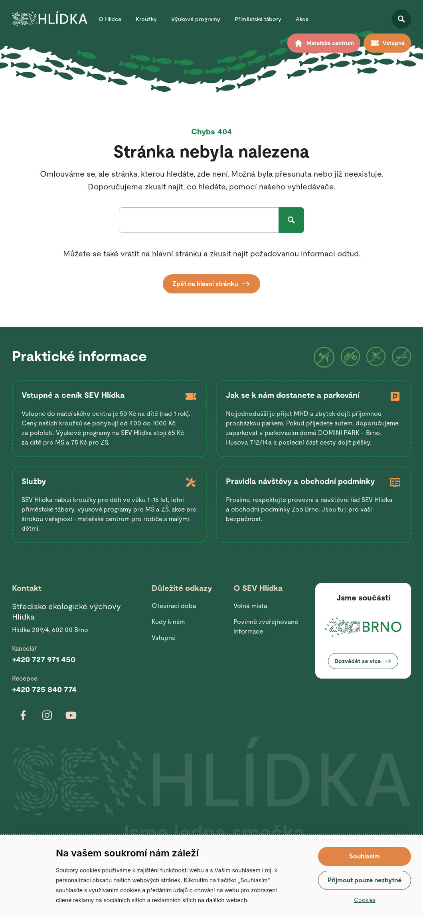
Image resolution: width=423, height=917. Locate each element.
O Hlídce (110, 19)
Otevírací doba (174, 606)
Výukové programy (195, 19)
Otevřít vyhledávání (401, 19)
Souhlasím (364, 856)
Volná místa (250, 606)
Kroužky (146, 19)
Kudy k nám (168, 622)
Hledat (291, 220)
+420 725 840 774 (44, 689)
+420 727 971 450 (43, 659)
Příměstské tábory (258, 19)
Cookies (365, 900)
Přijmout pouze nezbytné (364, 880)
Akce (302, 19)
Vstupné (164, 638)
